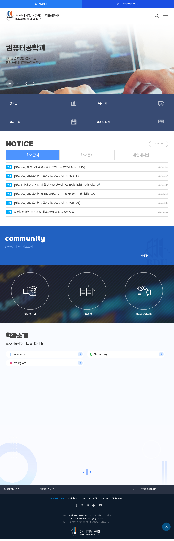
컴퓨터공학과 (52, 16)
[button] (10, 83)
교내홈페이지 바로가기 (11, 491)
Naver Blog (100, 356)
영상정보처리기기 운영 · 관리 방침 (82, 500)
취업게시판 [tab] (141, 155)
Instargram (19, 364)
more (156, 143)
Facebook (19, 356)
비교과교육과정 (143, 294)
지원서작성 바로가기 (129, 3)
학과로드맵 (30, 294)
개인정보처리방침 (56, 500)
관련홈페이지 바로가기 (148, 491)
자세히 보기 (146, 255)
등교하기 (43, 3)
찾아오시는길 (117, 500)
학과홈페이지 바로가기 (48, 491)
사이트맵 (104, 500)
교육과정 (87, 294)
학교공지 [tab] (87, 155)
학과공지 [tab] (32, 155)
